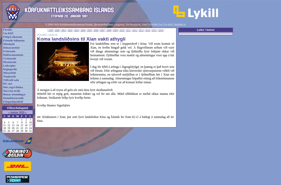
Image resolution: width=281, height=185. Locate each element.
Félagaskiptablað (13, 101)
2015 (154, 30)
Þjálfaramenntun (13, 54)
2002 (70, 30)
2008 (108, 30)
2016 (160, 30)
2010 (122, 30)
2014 (147, 30)
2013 (141, 30)
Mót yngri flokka (13, 87)
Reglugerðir (10, 69)
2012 (134, 30)
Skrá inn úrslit (11, 90)
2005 (89, 30)
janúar (15, 112)
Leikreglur (9, 65)
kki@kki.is (180, 24)
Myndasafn (9, 62)
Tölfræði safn (11, 80)
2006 (96, 30)
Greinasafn (9, 58)
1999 (50, 30)
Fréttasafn (9, 51)
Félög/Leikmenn (12, 36)
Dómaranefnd (11, 47)
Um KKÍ (8, 33)
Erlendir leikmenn (14, 40)
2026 (21, 112)
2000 (57, 30)
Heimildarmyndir (13, 98)
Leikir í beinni (206, 29)
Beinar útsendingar (14, 94)
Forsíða (7, 29)
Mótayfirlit (9, 72)
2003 (76, 30)
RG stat (7, 83)
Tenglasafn (9, 76)
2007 (102, 30)
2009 (115, 30)
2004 (83, 30)
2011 (128, 30)
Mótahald (8, 44)
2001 (63, 30)
